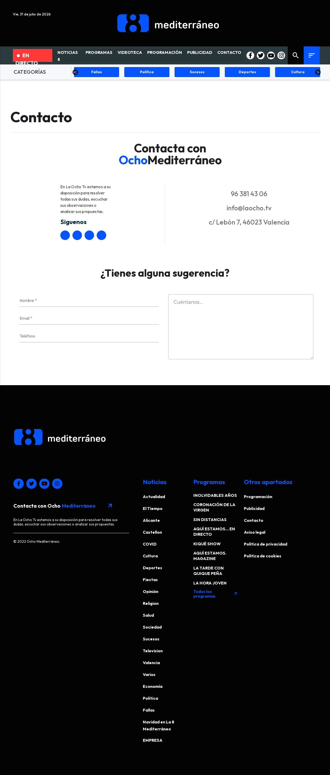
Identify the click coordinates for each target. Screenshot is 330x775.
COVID (149, 544)
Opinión (150, 591)
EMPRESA (152, 740)
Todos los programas (215, 593)
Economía (152, 686)
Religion (151, 603)
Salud (148, 615)
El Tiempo (152, 508)
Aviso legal (254, 532)
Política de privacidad (265, 544)
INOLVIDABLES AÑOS (215, 495)
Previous (75, 72)
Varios (149, 674)
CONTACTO (229, 52)
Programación (258, 496)
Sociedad (152, 627)
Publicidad (254, 508)
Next (318, 72)
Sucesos (151, 638)
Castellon (152, 532)
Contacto (253, 520)
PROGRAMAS (99, 52)
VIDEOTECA (130, 52)
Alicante (151, 520)
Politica (150, 698)
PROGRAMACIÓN (164, 52)
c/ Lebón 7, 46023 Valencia (249, 222)
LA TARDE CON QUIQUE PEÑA (208, 570)
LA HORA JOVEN (210, 583)
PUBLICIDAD (199, 52)
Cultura (150, 555)
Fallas (149, 710)
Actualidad (154, 496)
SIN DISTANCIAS (210, 519)
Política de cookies (262, 555)
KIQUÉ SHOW (207, 543)
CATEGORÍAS (30, 72)
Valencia (151, 662)
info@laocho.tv (249, 208)
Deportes (152, 567)
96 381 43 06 (249, 193)
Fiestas (150, 579)
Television (153, 650)
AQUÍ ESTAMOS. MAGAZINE (209, 555)
